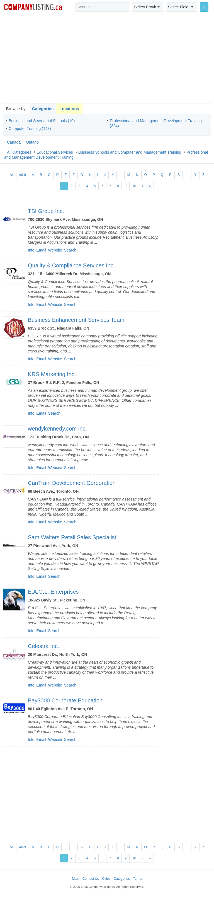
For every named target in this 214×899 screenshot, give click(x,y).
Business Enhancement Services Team (76, 320)
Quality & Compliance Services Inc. (71, 265)
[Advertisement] (107, 59)
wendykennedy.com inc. (57, 429)
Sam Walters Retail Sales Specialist (72, 537)
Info (31, 250)
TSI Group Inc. (46, 211)
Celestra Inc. (43, 646)
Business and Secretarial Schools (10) (42, 121)
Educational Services (55, 152)
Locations (69, 108)
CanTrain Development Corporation (72, 483)
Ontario (32, 142)
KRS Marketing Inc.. (52, 374)
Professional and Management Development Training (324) (156, 123)
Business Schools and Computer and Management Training (129, 152)
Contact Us (90, 879)
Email (41, 250)
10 (134, 186)
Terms (137, 879)
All (11, 175)
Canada (14, 142)
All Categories (19, 152)
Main (75, 879)
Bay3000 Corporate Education (65, 700)
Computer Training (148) (30, 128)
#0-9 (22, 175)
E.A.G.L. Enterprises (53, 592)
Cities (106, 879)
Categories (43, 108)
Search (70, 250)
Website (55, 250)
